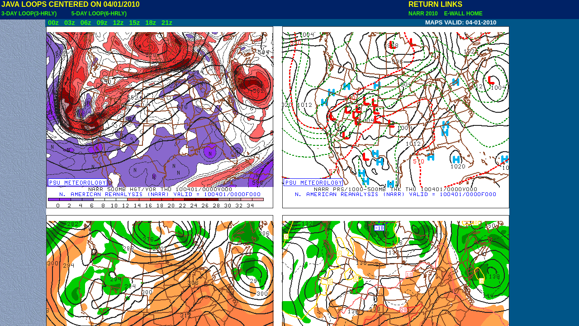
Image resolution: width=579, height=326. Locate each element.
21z (167, 22)
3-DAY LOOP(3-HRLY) (29, 13)
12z (118, 22)
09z (102, 22)
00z (53, 22)
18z (150, 22)
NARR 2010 (423, 13)
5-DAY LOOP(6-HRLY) (99, 13)
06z (86, 22)
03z (69, 22)
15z (134, 22)
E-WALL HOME (462, 13)
